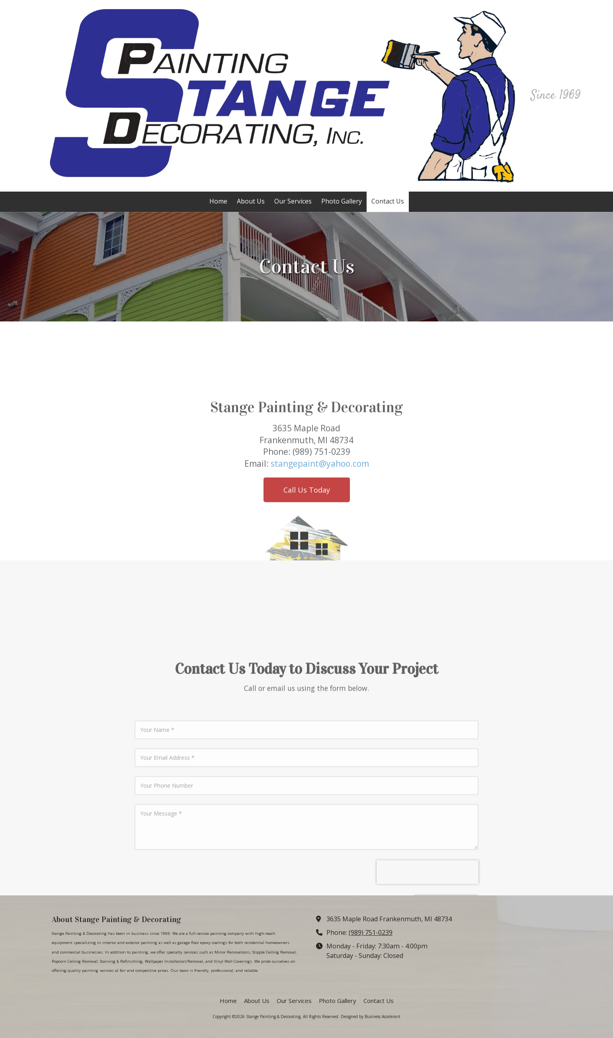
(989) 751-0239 (370, 932)
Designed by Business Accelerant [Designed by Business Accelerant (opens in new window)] (370, 1016)
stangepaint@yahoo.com (320, 531)
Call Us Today (306, 558)
